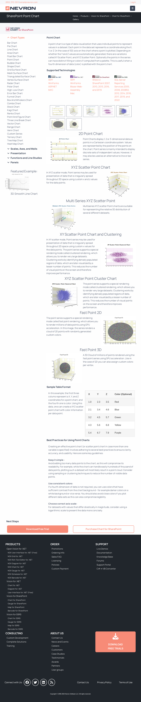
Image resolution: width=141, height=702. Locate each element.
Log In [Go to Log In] (133, 2)
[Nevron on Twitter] (35, 682)
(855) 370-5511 (12, 2)
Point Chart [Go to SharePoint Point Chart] (13, 59)
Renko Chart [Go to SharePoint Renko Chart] (13, 113)
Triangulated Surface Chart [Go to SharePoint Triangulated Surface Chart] (21, 76)
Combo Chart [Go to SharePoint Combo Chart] (14, 103)
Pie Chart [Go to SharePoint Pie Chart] (12, 46)
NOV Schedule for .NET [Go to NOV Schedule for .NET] (17, 574)
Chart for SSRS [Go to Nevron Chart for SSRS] (14, 618)
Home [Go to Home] (75, 16)
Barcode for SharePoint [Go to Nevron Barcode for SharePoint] (18, 610)
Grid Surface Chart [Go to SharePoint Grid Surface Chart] (16, 69)
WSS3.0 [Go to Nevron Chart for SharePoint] (96, 79)
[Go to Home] (21, 8)
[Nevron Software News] (51, 682)
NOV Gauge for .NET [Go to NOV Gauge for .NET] (16, 570)
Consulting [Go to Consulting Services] (14, 633)
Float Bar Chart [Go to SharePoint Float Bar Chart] (15, 56)
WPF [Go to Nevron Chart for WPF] (50, 79)
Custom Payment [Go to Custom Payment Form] (60, 568)
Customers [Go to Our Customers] (57, 649)
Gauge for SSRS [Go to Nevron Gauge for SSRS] (14, 622)
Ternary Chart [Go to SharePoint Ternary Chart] (14, 137)
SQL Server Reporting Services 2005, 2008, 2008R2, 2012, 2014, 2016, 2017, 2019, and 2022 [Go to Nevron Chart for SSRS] (122, 90)
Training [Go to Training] (11, 645)
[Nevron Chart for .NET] (57, 76)
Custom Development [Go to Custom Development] (17, 637)
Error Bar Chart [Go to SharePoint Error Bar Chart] (15, 93)
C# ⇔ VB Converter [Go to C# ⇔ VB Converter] (106, 568)
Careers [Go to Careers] (55, 645)
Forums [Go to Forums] (100, 560)
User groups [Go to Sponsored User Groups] (58, 669)
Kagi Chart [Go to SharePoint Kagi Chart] (12, 110)
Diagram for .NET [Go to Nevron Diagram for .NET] (15, 589)
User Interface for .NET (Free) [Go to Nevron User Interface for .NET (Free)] (20, 592)
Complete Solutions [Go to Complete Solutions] (16, 641)
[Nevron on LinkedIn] (43, 682)
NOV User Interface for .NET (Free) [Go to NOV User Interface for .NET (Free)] (22, 552)
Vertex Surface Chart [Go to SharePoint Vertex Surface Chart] (18, 79)
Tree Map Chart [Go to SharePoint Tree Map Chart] (15, 140)
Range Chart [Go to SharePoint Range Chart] (13, 126)
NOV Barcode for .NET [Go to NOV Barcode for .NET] (17, 577)
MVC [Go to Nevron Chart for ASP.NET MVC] (50, 89)
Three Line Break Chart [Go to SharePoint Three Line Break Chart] (19, 120)
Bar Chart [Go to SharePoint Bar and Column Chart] (12, 42)
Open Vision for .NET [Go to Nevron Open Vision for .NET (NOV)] (16, 548)
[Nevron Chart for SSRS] (123, 76)
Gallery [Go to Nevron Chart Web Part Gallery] (76, 19)
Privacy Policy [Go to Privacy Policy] (104, 682)
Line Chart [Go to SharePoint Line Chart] (12, 49)
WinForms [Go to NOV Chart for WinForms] (75, 83)
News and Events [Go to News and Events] (60, 641)
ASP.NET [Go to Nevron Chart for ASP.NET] (52, 86)
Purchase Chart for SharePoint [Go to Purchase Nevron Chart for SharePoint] (103, 529)
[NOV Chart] (79, 76)
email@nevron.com (28, 2)
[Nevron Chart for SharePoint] (101, 76)
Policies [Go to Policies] (55, 564)
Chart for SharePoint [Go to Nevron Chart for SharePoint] (121, 16)
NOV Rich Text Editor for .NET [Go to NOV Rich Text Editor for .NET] (20, 560)
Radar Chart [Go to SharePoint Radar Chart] (13, 83)
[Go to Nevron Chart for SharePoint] (19, 29)
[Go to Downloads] (115, 641)
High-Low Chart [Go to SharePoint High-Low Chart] (15, 89)
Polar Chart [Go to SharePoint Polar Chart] (13, 86)
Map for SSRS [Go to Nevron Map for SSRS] (13, 625)
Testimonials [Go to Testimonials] (58, 657)
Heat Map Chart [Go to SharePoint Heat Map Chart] (15, 143)
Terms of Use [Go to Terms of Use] (125, 682)
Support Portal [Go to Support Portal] (104, 564)
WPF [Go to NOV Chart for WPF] (72, 79)
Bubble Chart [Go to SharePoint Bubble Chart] (14, 63)
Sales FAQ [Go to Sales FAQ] (56, 556)
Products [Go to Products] (84, 16)
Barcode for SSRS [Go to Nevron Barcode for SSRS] (15, 629)
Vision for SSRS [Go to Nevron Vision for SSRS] (14, 614)
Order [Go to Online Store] (54, 544)
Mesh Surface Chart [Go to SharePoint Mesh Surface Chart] (17, 73)
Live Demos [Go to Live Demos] (102, 548)
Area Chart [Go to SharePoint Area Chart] (12, 52)
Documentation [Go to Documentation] (104, 552)
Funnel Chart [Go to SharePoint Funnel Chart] (14, 96)
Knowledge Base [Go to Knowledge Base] (105, 556)
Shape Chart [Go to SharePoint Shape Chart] (13, 66)
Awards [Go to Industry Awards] (55, 661)
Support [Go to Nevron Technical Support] (102, 544)
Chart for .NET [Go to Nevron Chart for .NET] (14, 585)
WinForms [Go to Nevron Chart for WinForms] (53, 83)
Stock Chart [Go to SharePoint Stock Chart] (13, 106)
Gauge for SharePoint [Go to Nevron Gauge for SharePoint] (17, 603)
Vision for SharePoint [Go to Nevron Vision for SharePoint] (100, 16)
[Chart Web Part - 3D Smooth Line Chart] (24, 184)
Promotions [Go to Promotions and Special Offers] (57, 548)
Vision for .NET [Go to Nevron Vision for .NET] (14, 581)
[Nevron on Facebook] (27, 682)
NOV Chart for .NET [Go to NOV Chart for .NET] (16, 567)
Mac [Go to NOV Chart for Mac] (72, 93)
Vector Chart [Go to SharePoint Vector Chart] (13, 123)
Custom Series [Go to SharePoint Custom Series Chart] (14, 133)
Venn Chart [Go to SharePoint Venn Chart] (13, 130)
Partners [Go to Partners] (56, 665)
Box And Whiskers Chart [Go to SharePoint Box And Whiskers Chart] (19, 100)
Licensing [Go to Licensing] (56, 560)
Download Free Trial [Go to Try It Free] (37, 529)
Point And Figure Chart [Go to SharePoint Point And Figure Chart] (18, 116)
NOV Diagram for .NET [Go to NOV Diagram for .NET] (17, 563)
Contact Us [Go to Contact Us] (57, 637)
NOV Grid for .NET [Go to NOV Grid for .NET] (15, 556)
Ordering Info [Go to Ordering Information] (58, 552)
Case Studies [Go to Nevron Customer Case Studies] (58, 653)
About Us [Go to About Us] (57, 633)
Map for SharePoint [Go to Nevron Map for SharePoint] (16, 607)
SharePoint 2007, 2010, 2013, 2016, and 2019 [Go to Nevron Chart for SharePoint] (101, 86)
